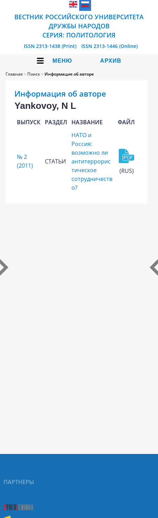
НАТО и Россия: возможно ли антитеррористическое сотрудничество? (91, 161)
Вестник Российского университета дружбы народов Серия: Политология (79, 26)
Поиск (33, 74)
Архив (110, 61)
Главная (14, 74)
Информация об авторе (69, 74)
